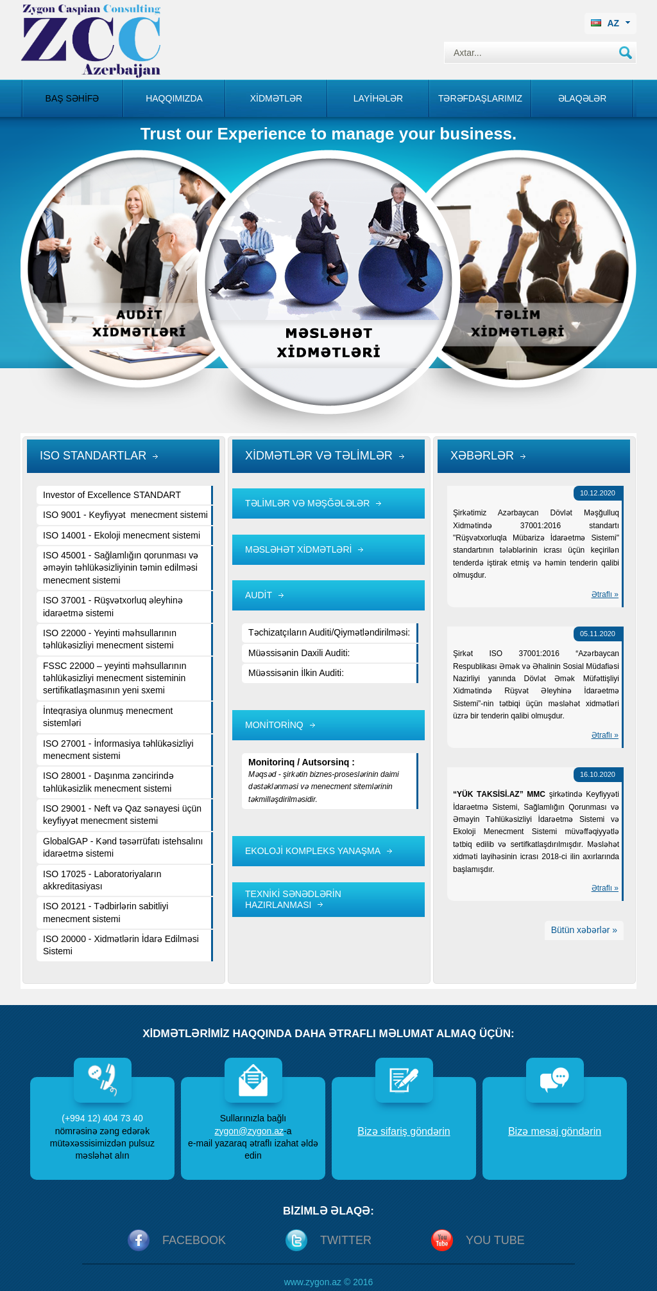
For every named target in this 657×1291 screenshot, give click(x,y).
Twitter (345, 1240)
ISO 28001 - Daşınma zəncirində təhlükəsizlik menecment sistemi (108, 781)
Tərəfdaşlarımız (480, 98)
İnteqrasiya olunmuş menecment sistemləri (108, 717)
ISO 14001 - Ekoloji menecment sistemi (121, 535)
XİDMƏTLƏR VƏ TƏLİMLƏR (319, 455)
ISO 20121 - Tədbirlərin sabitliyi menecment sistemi (105, 912)
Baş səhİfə (72, 98)
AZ (610, 23)
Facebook (194, 1240)
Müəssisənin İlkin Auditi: (296, 673)
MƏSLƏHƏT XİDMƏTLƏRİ (298, 549)
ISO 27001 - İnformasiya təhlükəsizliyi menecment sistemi (118, 749)
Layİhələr (378, 98)
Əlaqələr (582, 98)
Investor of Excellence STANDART (112, 495)
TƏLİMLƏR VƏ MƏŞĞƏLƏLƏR (307, 503)
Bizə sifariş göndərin (403, 1131)
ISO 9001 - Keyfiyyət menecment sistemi (125, 515)
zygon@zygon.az (249, 1131)
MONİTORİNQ (274, 725)
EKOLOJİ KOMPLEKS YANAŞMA (312, 851)
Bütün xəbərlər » (584, 930)
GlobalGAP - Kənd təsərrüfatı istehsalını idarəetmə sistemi (123, 847)
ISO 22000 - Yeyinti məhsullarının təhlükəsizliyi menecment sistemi (109, 639)
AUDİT (258, 595)
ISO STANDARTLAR (93, 455)
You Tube (495, 1240)
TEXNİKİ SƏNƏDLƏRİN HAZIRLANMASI (293, 899)
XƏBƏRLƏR (482, 455)
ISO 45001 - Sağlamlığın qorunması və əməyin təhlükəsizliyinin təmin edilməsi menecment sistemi (120, 567)
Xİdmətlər (276, 98)
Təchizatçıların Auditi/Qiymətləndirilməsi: (329, 632)
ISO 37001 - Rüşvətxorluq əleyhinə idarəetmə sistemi (113, 606)
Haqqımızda (174, 98)
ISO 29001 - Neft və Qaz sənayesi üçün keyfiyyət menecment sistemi (122, 814)
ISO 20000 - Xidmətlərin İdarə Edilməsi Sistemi (121, 945)
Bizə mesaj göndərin (554, 1131)
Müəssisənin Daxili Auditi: (299, 653)
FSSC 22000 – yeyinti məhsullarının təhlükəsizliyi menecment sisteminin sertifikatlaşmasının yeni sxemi (115, 678)
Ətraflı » (605, 594)
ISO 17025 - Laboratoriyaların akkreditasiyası (102, 880)
